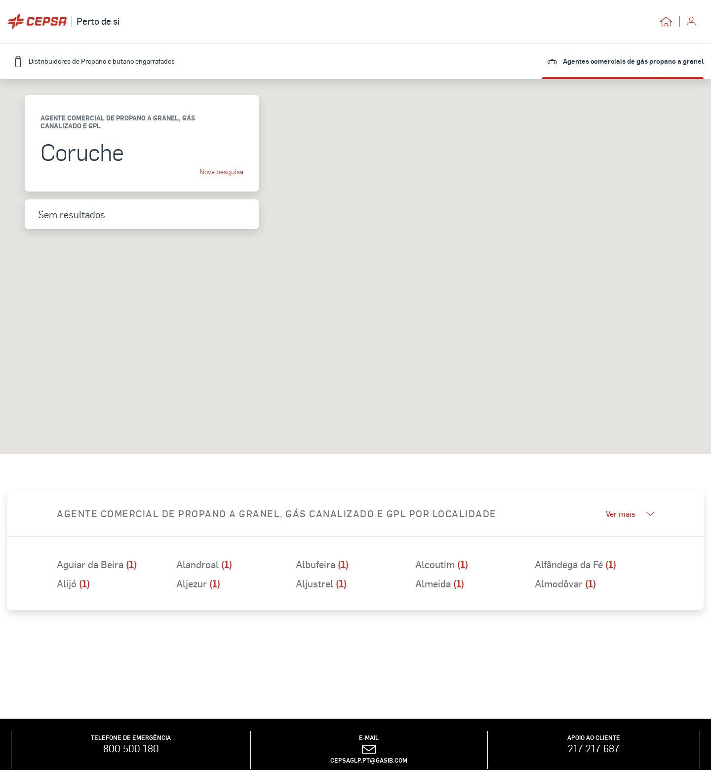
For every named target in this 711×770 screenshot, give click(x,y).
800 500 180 (131, 748)
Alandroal (204, 564)
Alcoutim (441, 564)
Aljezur (198, 583)
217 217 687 (594, 748)
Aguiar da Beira (97, 564)
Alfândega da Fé (575, 564)
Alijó (73, 583)
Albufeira (322, 564)
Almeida (439, 583)
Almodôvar (565, 583)
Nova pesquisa (221, 172)
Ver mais (630, 513)
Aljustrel (321, 583)
